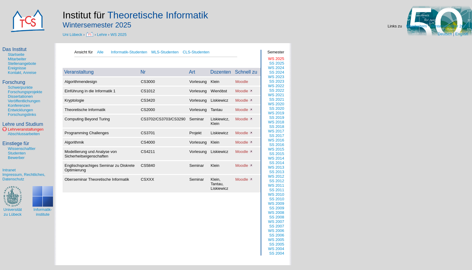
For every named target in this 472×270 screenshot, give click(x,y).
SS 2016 (276, 144)
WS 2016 (276, 140)
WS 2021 (276, 95)
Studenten (17, 153)
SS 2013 (276, 172)
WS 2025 (118, 34)
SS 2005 (276, 244)
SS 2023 (276, 81)
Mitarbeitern (416, 26)
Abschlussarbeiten (24, 134)
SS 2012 (276, 181)
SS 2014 (276, 162)
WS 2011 (276, 185)
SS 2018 (276, 126)
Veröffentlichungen (24, 101)
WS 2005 (276, 239)
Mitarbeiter (17, 59)
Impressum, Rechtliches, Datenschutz (23, 176)
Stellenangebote (22, 63)
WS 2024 (276, 67)
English (461, 34)
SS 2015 (276, 153)
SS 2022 (276, 90)
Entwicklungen (20, 110)
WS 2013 (276, 167)
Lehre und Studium (22, 124)
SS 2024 (276, 72)
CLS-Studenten (196, 52)
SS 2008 (276, 217)
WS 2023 (276, 77)
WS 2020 (276, 104)
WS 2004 (276, 248)
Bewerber (16, 157)
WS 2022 (276, 86)
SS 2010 (276, 199)
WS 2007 (276, 221)
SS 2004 (276, 253)
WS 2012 (276, 176)
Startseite (16, 54)
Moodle (241, 81)
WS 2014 (276, 158)
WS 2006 (276, 230)
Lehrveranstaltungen (26, 129)
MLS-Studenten (165, 52)
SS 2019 (276, 117)
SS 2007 (276, 226)
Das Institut (14, 49)
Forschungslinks (22, 114)
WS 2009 (276, 203)
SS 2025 (276, 63)
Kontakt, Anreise (22, 72)
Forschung (13, 82)
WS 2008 (276, 212)
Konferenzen (19, 105)
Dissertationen (20, 96)
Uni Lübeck (73, 34)
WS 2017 (276, 131)
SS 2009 (276, 208)
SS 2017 (276, 135)
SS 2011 (276, 190)
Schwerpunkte (20, 87)
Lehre (102, 34)
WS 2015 (276, 149)
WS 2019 (276, 113)
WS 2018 (276, 122)
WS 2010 (276, 194)
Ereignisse (17, 68)
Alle (100, 52)
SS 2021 (276, 99)
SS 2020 (276, 108)
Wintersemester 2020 (449, 26)
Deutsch (445, 34)
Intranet (9, 170)
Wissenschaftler (22, 148)
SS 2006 (276, 235)
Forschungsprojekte (25, 92)
